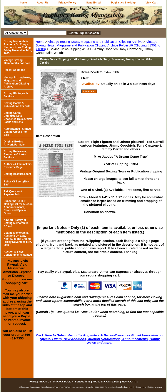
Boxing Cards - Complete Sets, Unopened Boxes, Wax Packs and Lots (18, 117)
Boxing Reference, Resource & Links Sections (15, 154)
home (23, 2)
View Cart (151, 2)
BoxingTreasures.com (17, 173)
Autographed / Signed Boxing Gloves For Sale (17, 131)
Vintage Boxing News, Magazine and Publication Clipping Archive (95, 41)
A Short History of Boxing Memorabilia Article (16, 223)
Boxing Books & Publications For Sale (17, 105)
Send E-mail (93, 2)
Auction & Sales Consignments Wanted (18, 253)
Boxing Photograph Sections (16, 95)
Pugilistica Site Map (123, 2)
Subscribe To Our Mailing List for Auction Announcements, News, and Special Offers (18, 207)
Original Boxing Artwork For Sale (14, 143)
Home (40, 41)
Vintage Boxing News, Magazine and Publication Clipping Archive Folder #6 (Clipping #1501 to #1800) (98, 45)
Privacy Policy (67, 2)
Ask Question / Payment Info (13, 193)
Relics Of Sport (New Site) (17, 183)
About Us (42, 2)
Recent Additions (14, 69)
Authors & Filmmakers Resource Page (18, 166)
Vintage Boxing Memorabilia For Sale (17, 62)
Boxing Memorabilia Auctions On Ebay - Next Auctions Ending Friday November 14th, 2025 (18, 47)
